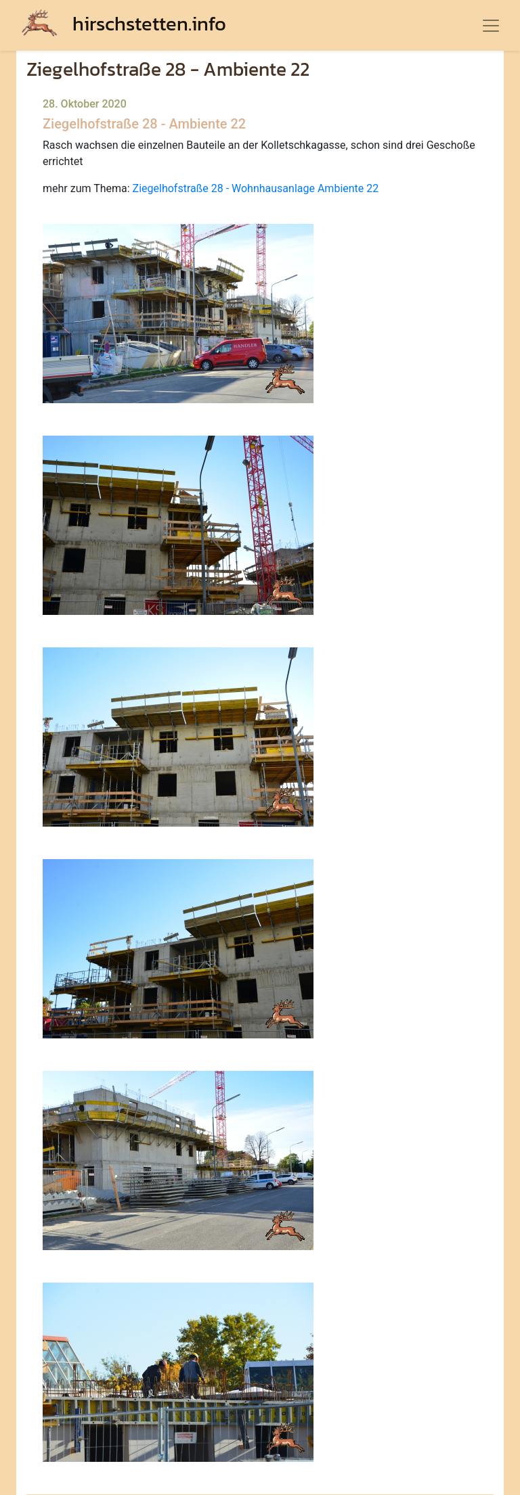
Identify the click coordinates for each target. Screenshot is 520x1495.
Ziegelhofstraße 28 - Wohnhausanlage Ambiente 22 (256, 188)
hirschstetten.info (124, 23)
